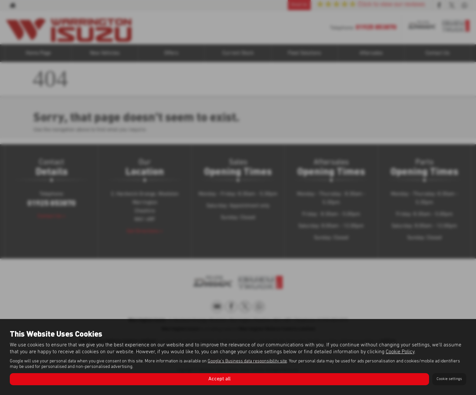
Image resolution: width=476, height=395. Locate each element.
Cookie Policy (400, 351)
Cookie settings (449, 379)
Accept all (219, 379)
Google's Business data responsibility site (247, 361)
